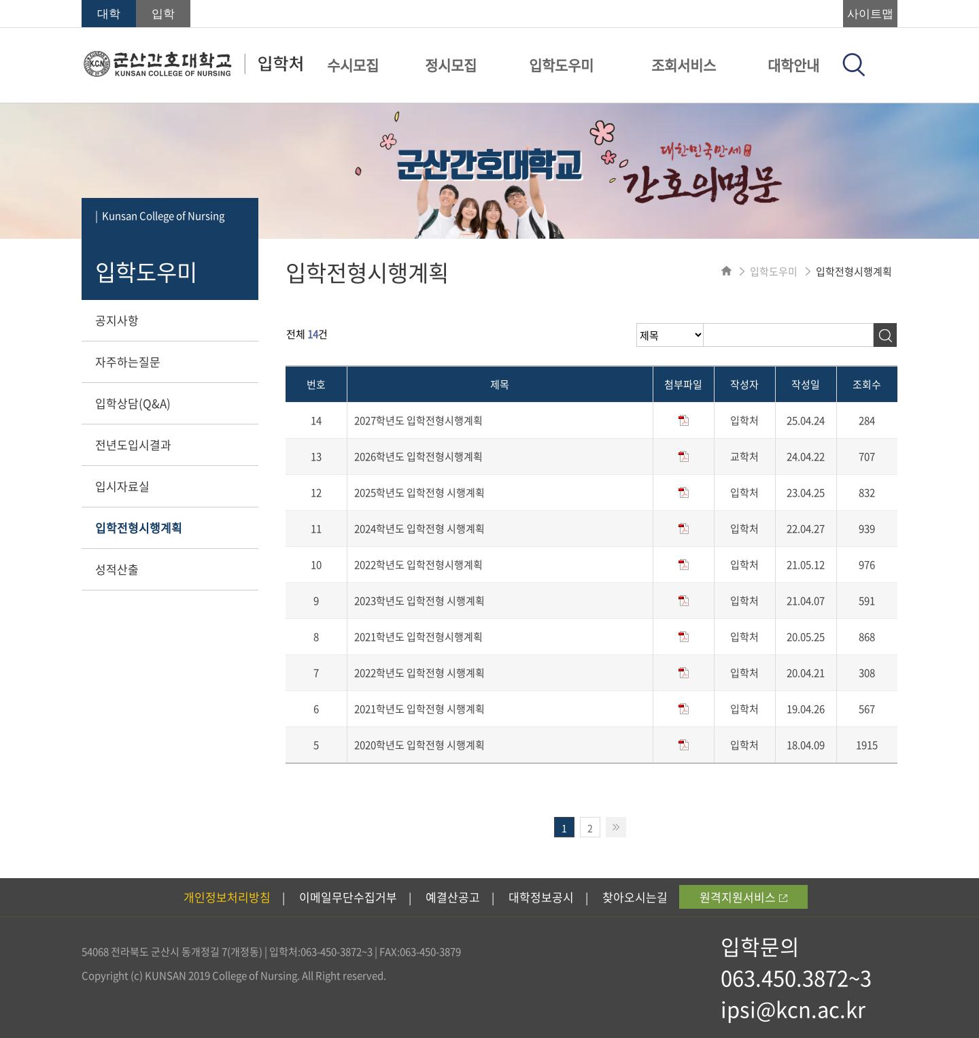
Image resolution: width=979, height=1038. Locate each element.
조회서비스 (683, 65)
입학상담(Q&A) (133, 403)
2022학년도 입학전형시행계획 (418, 564)
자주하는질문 (127, 361)
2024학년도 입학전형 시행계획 (419, 528)
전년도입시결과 (133, 444)
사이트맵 (870, 13)
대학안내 (793, 65)
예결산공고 (453, 896)
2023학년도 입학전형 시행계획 (419, 600)
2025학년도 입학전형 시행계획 (419, 492)
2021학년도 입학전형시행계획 (418, 636)
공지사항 (117, 320)
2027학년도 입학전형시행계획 (418, 420)
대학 (108, 13)
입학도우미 (561, 65)
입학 (163, 13)
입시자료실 (122, 486)
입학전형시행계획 (138, 527)
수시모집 (353, 65)
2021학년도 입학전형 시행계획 (419, 708)
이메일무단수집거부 (348, 896)
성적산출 (117, 568)
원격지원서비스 (743, 896)
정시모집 (451, 65)
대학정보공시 (541, 896)
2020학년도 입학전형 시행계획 (419, 744)
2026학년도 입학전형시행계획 (418, 456)
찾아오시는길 (635, 896)
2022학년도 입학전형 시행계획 (419, 672)
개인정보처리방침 (227, 896)
